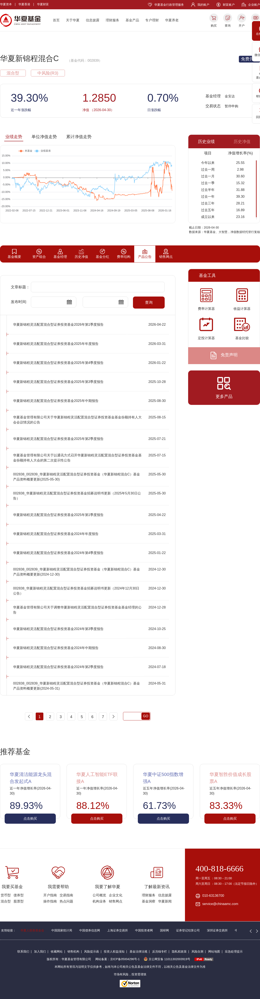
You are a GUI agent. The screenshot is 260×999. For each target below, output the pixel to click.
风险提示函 (91, 951)
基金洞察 (148, 901)
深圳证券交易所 (217, 930)
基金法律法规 (138, 951)
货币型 (6, 895)
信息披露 (92, 20)
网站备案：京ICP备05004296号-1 (117, 959)
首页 (56, 20)
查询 (228, 25)
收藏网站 (57, 951)
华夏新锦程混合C (29, 58)
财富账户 (229, 4)
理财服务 (112, 20)
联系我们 (23, 951)
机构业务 (99, 901)
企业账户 (254, 4)
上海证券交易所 (117, 930)
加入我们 (40, 951)
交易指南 (66, 895)
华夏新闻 (165, 901)
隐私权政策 (179, 951)
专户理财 (152, 20)
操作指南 (50, 901)
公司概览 (99, 895)
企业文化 (115, 895)
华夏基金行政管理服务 (169, 4)
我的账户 (203, 4)
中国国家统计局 (61, 930)
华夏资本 (6, 4)
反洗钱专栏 (159, 951)
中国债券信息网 (89, 930)
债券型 (19, 895)
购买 (214, 25)
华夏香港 (24, 4)
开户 (242, 25)
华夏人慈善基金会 (32, 930)
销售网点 (115, 901)
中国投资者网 (144, 930)
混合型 (6, 901)
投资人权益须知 (114, 951)
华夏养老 (172, 20)
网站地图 (214, 951)
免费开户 (249, 59)
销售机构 (73, 951)
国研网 (164, 930)
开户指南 (50, 895)
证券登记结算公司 (188, 930)
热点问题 (66, 901)
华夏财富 (43, 4)
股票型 (19, 901)
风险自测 (197, 951)
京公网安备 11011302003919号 (167, 959)
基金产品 (132, 20)
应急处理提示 (234, 951)
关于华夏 (72, 20)
